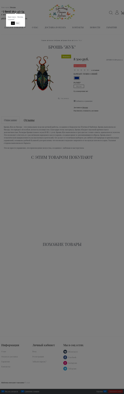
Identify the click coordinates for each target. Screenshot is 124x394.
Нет (17, 23)
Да (13, 23)
